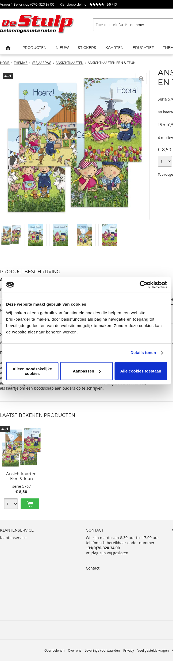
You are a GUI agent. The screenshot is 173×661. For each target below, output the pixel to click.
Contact (92, 568)
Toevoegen (30, 503)
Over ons (74, 650)
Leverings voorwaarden (102, 650)
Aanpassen (87, 371)
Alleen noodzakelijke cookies (32, 370)
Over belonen (54, 650)
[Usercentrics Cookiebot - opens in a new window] (143, 285)
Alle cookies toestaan (140, 371)
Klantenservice (13, 537)
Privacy (128, 650)
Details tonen (143, 352)
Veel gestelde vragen (153, 650)
